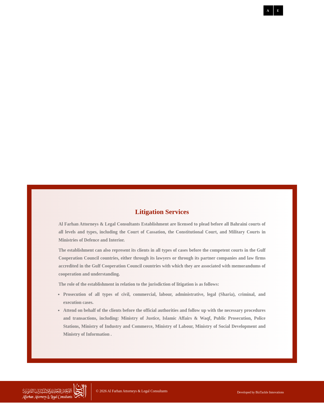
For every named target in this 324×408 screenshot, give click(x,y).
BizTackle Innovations (270, 392)
